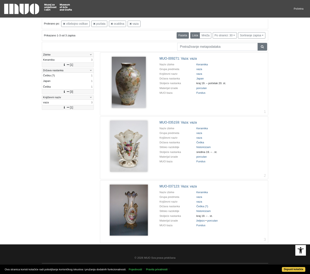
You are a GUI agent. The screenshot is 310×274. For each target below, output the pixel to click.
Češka (200, 142)
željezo (200, 220)
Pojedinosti (135, 269)
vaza (134, 23)
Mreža (205, 35)
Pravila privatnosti (156, 269)
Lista (195, 35)
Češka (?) (202, 206)
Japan (200, 78)
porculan (201, 88)
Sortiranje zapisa (250, 35)
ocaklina (117, 23)
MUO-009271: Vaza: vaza (178, 58)
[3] (68, 91)
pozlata (99, 23)
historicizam (203, 147)
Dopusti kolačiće (293, 269)
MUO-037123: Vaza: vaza (178, 186)
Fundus (200, 92)
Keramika (202, 64)
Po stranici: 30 (224, 35)
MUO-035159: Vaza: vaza (178, 122)
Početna (298, 8)
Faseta (182, 35)
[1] (68, 64)
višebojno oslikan (75, 23)
